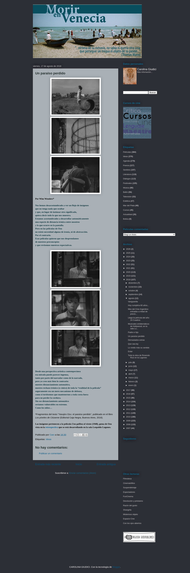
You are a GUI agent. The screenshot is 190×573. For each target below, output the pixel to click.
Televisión (127, 196)
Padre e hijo (133, 332)
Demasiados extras (136, 340)
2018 (128, 279)
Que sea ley (133, 344)
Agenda (126, 161)
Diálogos (127, 179)
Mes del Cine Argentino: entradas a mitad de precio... (138, 311)
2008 (128, 424)
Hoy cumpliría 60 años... (138, 305)
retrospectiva (51, 427)
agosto (131, 298)
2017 (128, 390)
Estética (126, 201)
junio (130, 366)
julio (130, 362)
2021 (128, 268)
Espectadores (129, 492)
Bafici (125, 192)
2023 (128, 260)
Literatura (127, 174)
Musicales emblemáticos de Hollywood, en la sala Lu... (138, 326)
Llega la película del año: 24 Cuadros (139, 319)
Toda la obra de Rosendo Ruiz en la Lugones (139, 356)
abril (130, 374)
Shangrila (127, 510)
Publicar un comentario (50, 453)
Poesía (126, 165)
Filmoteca (127, 479)
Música (126, 188)
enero (131, 385)
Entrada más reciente (48, 464)
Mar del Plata (129, 205)
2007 (128, 428)
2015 (128, 398)
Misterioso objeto (130, 514)
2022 (128, 264)
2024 (128, 257)
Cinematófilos (129, 483)
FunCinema (128, 496)
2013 (128, 405)
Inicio (79, 464)
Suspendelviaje (129, 487)
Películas (127, 152)
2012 (128, 409)
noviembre (133, 287)
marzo (131, 377)
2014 (128, 401)
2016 (128, 394)
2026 (128, 249)
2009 (128, 421)
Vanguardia (133, 301)
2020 (128, 272)
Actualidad (127, 214)
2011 (128, 413)
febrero (131, 381)
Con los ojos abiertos (132, 523)
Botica (126, 219)
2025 (128, 253)
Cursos (126, 210)
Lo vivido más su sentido (138, 348)
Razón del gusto (130, 505)
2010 (128, 417)
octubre (131, 290)
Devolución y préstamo (133, 501)
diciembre (132, 283)
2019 (128, 276)
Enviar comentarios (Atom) (82, 473)
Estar (130, 351)
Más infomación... (145, 72)
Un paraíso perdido (136, 336)
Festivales (127, 183)
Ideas (48, 439)
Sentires (126, 170)
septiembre (133, 294)
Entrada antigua (106, 464)
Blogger (116, 567)
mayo (131, 370)
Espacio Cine (129, 519)
